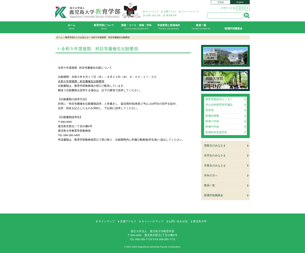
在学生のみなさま (215, 155)
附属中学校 (212, 126)
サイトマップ (152, 11)
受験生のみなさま (215, 145)
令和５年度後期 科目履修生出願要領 (81, 81)
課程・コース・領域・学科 (136, 27)
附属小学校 (212, 121)
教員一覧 (201, 27)
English (240, 2)
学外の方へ (211, 175)
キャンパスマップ (190, 11)
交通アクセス (170, 11)
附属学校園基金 (233, 28)
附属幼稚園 (212, 115)
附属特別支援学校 (216, 132)
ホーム (71, 27)
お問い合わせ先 (153, 15)
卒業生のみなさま (215, 165)
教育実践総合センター (219, 99)
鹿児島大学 (171, 15)
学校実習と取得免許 (168, 27)
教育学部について (104, 27)
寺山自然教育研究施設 (219, 104)
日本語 (220, 2)
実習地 (209, 110)
